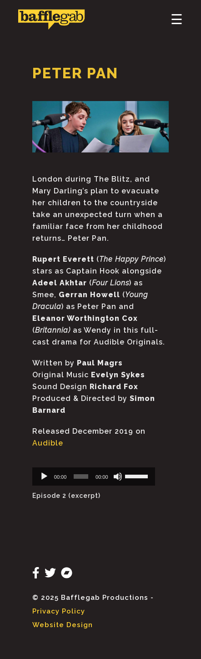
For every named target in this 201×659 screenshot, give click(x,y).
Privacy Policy (58, 611)
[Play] (44, 476)
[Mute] (117, 476)
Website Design (62, 625)
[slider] (81, 476)
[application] (93, 476)
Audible (47, 443)
